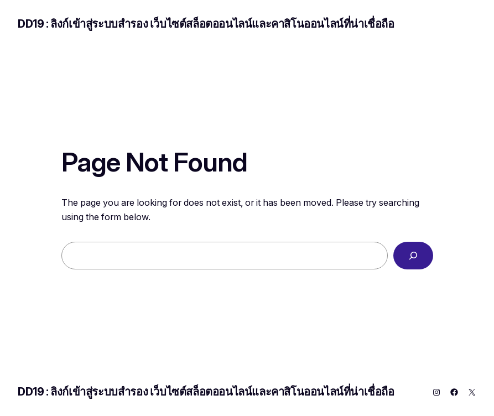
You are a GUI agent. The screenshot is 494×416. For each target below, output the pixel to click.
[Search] (413, 255)
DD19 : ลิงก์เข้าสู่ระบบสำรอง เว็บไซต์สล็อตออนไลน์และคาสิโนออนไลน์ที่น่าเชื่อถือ (206, 23)
